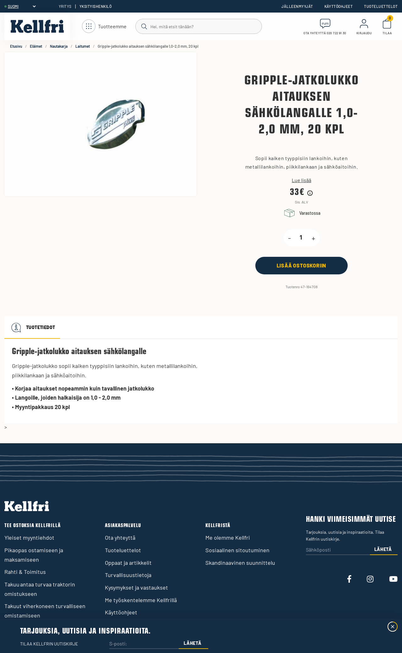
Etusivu (16, 46)
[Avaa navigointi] (104, 26)
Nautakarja (59, 46)
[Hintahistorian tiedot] (310, 193)
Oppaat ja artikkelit (128, 562)
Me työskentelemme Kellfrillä (141, 599)
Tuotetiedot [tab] (32, 327)
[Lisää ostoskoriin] (301, 265)
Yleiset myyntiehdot (29, 537)
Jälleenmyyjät (297, 6)
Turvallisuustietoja (128, 574)
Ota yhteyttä (120, 537)
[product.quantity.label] (301, 237)
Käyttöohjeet (338, 6)
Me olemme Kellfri (227, 537)
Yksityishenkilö (95, 6)
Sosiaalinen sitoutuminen (237, 550)
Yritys (65, 6)
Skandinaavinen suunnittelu (240, 562)
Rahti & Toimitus (25, 571)
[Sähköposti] (338, 550)
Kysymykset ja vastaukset (136, 587)
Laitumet (82, 46)
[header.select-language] (22, 6)
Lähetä (383, 549)
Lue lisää (301, 180)
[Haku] (198, 26)
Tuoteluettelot (381, 6)
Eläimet (36, 46)
